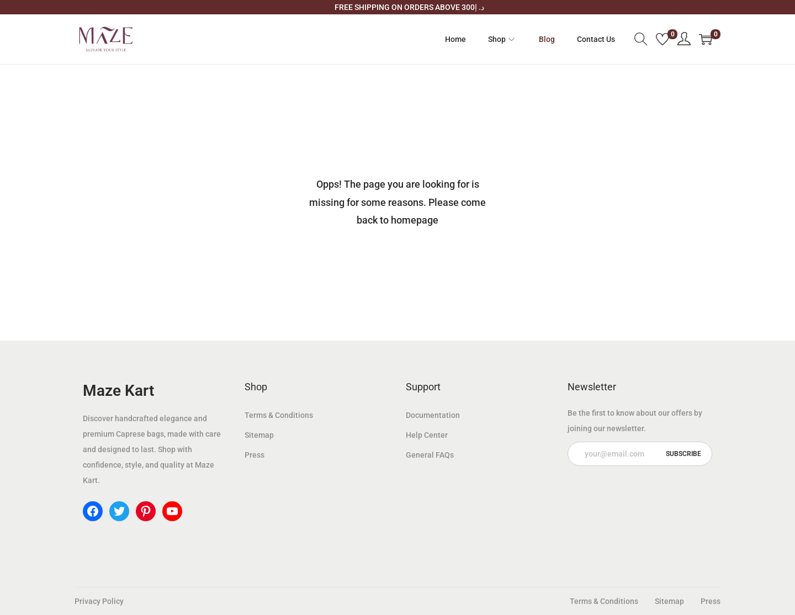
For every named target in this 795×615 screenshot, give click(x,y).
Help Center (427, 435)
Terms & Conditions (279, 415)
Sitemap (259, 435)
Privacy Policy (99, 601)
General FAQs (430, 454)
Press (254, 454)
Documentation (433, 415)
